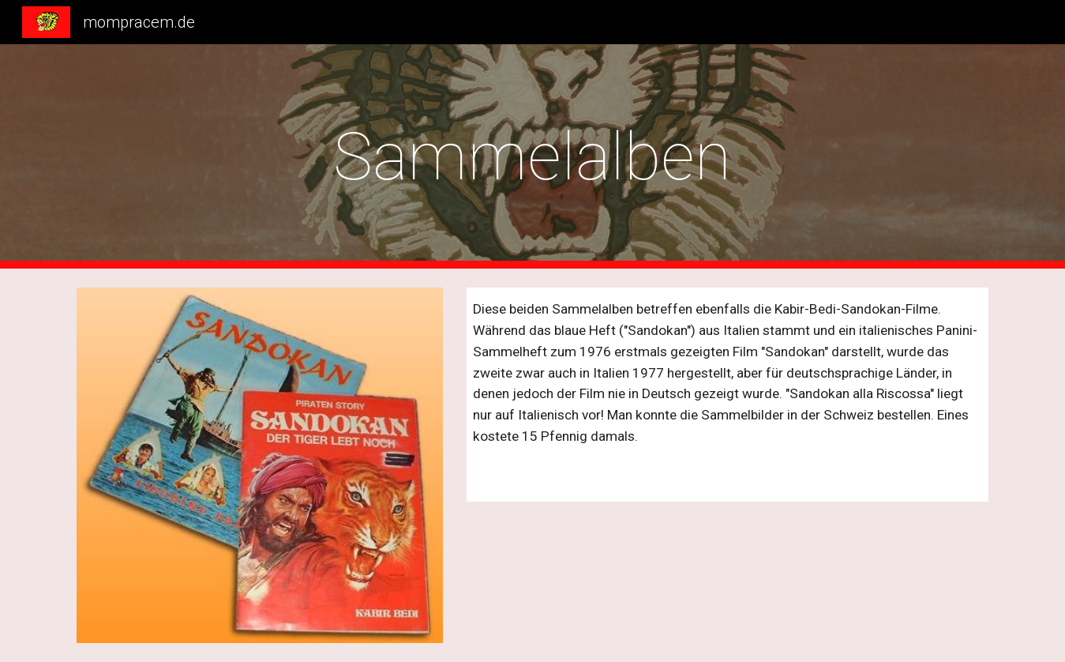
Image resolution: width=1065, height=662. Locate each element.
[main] (533, 157)
